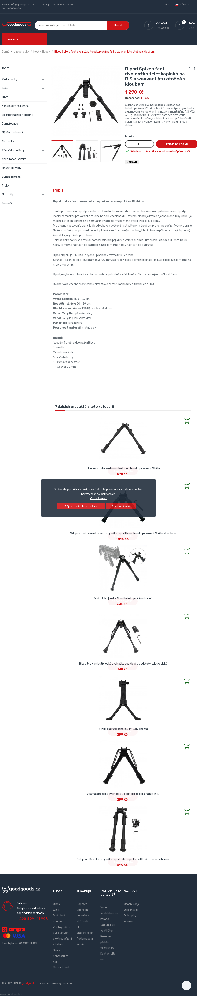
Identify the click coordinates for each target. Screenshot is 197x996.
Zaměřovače (10, 123)
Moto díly (7, 194)
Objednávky (131, 909)
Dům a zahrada (11, 176)
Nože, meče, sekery (14, 159)
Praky (5, 185)
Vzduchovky (9, 79)
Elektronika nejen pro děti (17, 114)
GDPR (56, 909)
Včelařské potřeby (13, 150)
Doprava (82, 904)
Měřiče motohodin (13, 132)
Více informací (98, 498)
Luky (5, 97)
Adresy (128, 921)
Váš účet (131, 891)
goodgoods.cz (30, 983)
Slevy (56, 950)
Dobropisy (130, 915)
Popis (58, 190)
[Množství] (139, 144)
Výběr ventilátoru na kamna (109, 913)
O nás (56, 904)
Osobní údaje (132, 904)
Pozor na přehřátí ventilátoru (107, 942)
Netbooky (8, 141)
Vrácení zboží (85, 933)
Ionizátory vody (11, 168)
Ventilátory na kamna (15, 106)
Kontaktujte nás (11, 8)
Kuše (5, 88)
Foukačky (8, 203)
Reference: (132, 98)
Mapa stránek (61, 967)
